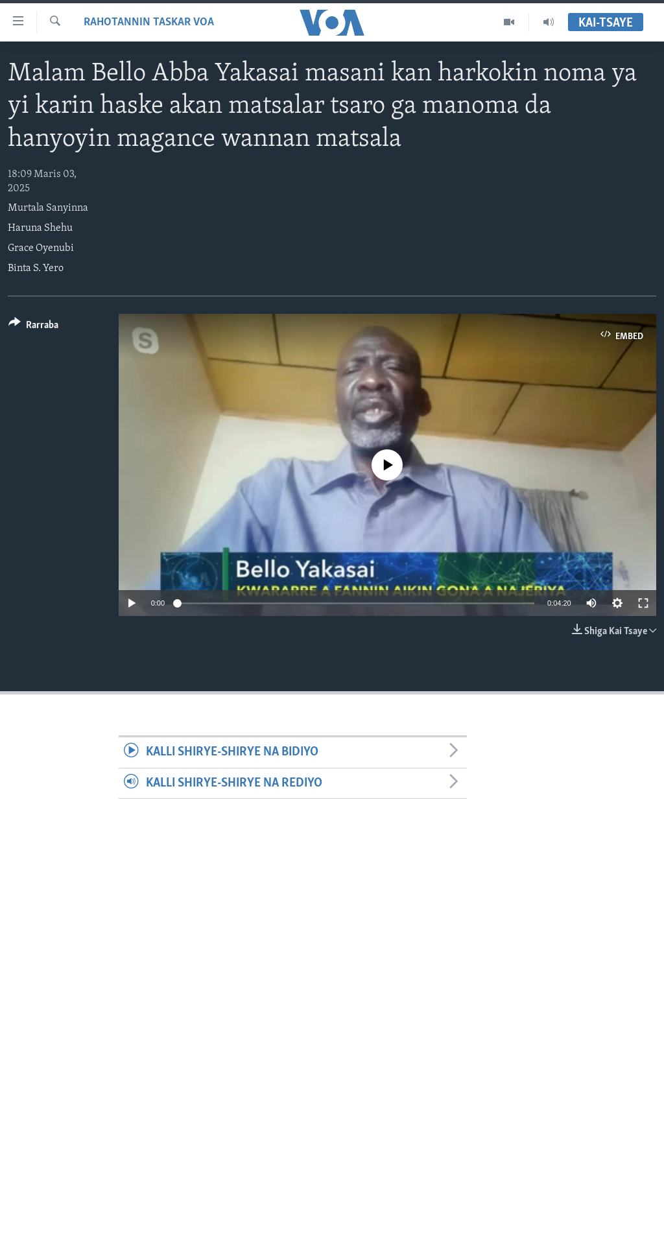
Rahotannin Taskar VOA (149, 22)
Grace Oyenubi (41, 248)
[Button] (33, 327)
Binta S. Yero (36, 268)
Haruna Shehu (40, 228)
